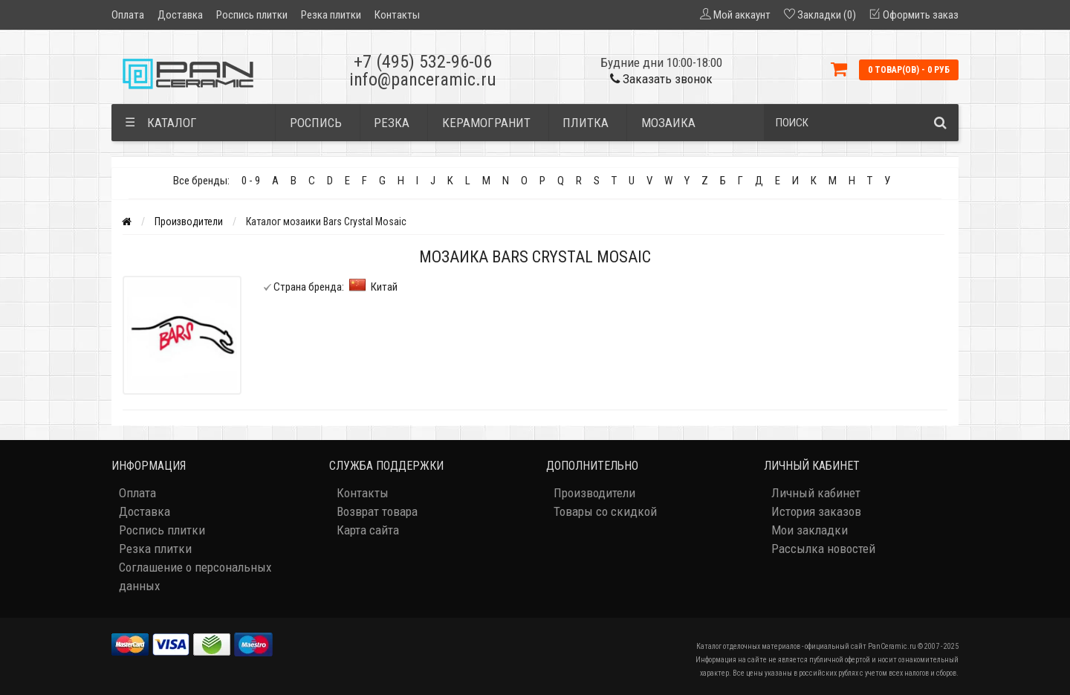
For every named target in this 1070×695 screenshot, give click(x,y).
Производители (189, 221)
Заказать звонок (661, 78)
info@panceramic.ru (422, 79)
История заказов (816, 511)
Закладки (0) (826, 15)
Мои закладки (809, 530)
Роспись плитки (252, 15)
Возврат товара (377, 511)
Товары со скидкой (605, 511)
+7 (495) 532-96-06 (423, 61)
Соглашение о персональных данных (195, 576)
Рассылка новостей (823, 548)
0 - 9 (250, 180)
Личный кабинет (815, 492)
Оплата (127, 15)
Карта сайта (368, 530)
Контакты (397, 15)
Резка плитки (331, 15)
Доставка (180, 15)
